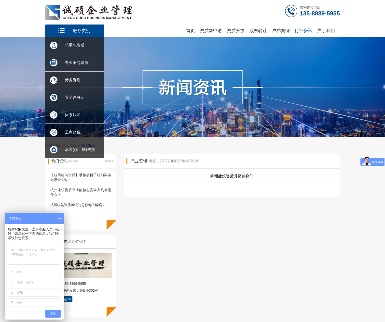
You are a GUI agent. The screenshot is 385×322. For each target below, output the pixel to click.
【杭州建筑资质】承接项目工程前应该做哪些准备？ (80, 177)
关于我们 (326, 30)
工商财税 (73, 132)
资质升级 (236, 30)
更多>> (109, 161)
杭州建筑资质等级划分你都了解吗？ (77, 205)
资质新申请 (211, 30)
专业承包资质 (76, 63)
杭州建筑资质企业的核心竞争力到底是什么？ (80, 192)
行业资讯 (303, 30)
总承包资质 (74, 45)
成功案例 (281, 30)
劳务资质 (73, 80)
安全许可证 (74, 97)
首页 (190, 30)
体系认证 (73, 115)
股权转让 (258, 30)
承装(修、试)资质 (80, 150)
